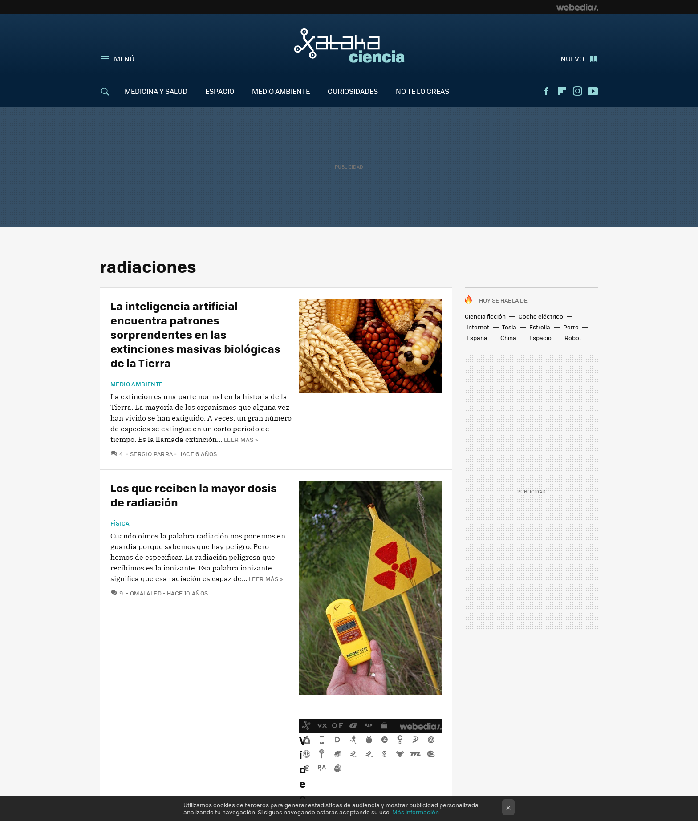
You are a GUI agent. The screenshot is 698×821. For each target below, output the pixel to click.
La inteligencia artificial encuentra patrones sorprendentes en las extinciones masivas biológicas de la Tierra (195, 334)
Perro (571, 327)
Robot (572, 337)
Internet (478, 327)
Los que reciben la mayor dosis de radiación (193, 494)
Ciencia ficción (485, 316)
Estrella (539, 327)
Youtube (593, 91)
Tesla (509, 327)
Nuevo (572, 58)
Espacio (540, 337)
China (508, 337)
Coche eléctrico (541, 316)
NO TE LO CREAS (422, 91)
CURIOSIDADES (353, 91)
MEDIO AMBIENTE (281, 91)
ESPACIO (219, 91)
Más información (415, 812)
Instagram (577, 91)
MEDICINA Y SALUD (156, 91)
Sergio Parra (151, 453)
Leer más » (241, 439)
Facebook (546, 91)
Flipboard (561, 91)
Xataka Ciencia (349, 45)
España (477, 337)
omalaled (146, 593)
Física (120, 523)
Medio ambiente (136, 384)
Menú (124, 58)
